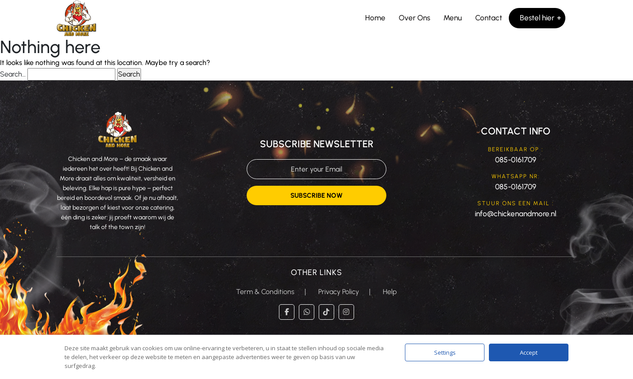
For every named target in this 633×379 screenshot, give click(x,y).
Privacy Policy (338, 291)
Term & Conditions (265, 291)
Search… (13, 74)
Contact (488, 17)
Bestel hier (537, 17)
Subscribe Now (316, 195)
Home (375, 17)
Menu (452, 17)
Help (390, 291)
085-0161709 (515, 159)
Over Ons (414, 17)
